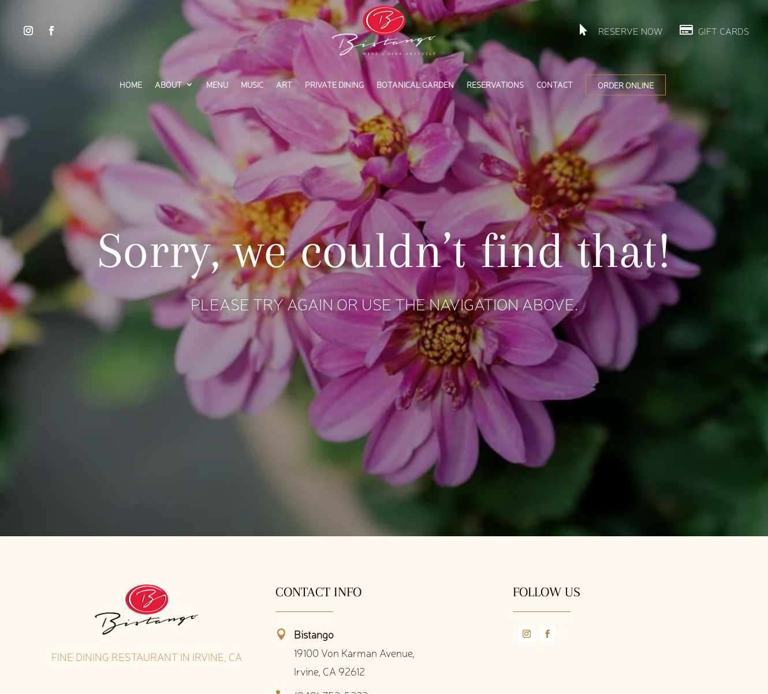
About (168, 85)
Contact (554, 85)
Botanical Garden (415, 85)
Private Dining (334, 85)
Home (131, 85)
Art (284, 85)
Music (252, 85)
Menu (217, 85)
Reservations (495, 85)
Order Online (626, 85)
